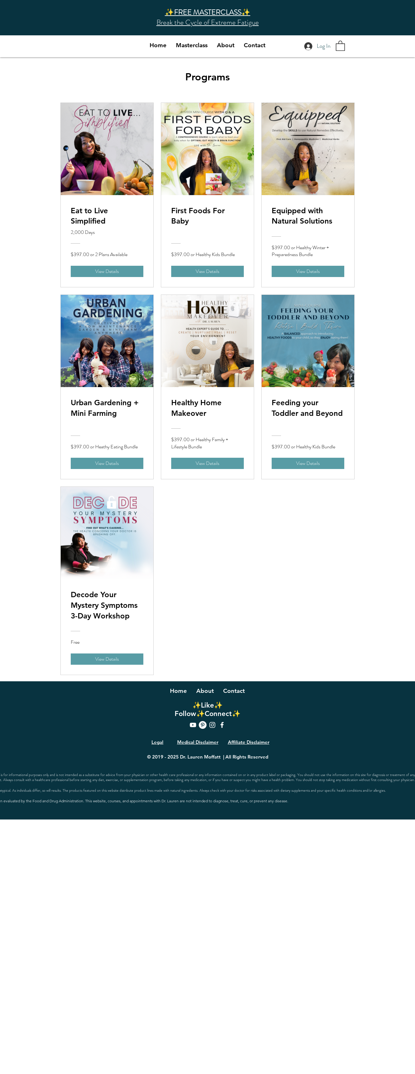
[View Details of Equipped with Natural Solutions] (308, 271)
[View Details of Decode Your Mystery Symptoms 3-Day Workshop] (107, 659)
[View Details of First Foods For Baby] (207, 271)
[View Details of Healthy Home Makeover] (207, 463)
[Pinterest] (203, 725)
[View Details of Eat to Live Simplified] (107, 271)
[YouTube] (193, 725)
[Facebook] (222, 725)
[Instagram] (212, 725)
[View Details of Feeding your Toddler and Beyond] (308, 463)
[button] (340, 45)
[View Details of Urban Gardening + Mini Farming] (107, 463)
